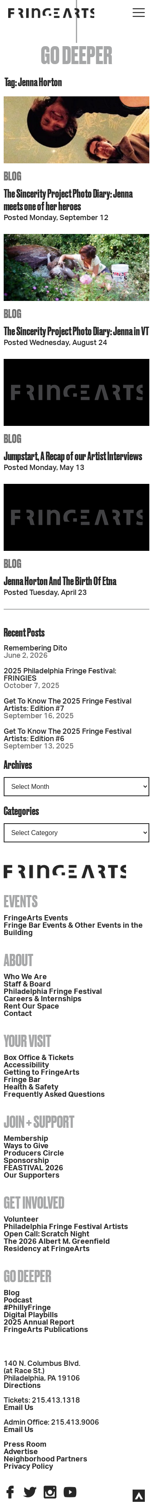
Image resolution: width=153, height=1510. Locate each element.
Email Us (18, 1408)
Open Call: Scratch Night (46, 1234)
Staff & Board (27, 984)
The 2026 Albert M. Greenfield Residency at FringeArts (57, 1245)
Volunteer (21, 1219)
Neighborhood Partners (45, 1459)
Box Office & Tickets (39, 1058)
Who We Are (25, 977)
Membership (26, 1139)
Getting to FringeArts (42, 1072)
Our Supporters (32, 1175)
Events (21, 901)
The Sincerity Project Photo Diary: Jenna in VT (76, 331)
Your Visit (27, 1041)
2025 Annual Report (39, 1322)
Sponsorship (26, 1161)
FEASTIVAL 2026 (33, 1168)
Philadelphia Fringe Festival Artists (66, 1227)
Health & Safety (31, 1087)
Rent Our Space (31, 1006)
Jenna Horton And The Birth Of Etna (60, 581)
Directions (22, 1386)
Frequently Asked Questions (54, 1094)
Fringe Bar (22, 1080)
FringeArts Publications (46, 1330)
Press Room (25, 1444)
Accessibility (26, 1065)
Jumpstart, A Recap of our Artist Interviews (73, 456)
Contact (18, 1014)
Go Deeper (27, 1276)
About (18, 960)
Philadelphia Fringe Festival (53, 992)
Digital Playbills (31, 1315)
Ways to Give (26, 1146)
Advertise (21, 1452)
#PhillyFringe (27, 1308)
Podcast (18, 1300)
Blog (12, 1293)
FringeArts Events (36, 918)
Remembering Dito (35, 648)
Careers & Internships (43, 999)
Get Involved (34, 1203)
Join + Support (39, 1122)
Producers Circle (34, 1153)
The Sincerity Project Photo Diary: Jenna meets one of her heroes (68, 199)
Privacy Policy (28, 1466)
